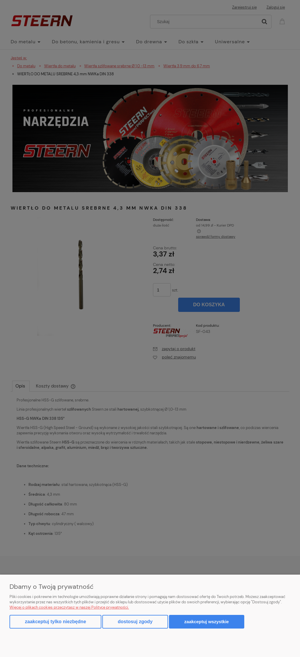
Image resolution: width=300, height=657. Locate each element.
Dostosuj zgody (135, 621)
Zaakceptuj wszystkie (206, 621)
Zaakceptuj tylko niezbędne (55, 621)
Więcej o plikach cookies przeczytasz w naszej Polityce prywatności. (69, 607)
